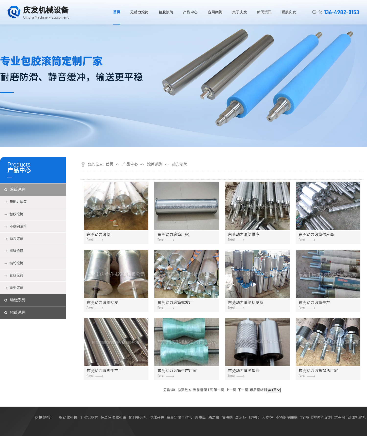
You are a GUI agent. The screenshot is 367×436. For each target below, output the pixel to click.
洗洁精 (213, 417)
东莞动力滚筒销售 (243, 372)
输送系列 (18, 300)
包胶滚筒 (166, 12)
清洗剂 (227, 417)
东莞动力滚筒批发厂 (175, 304)
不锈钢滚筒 (18, 226)
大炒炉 (267, 417)
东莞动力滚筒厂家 (173, 236)
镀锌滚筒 (16, 251)
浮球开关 (156, 417)
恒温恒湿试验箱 (113, 417)
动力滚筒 (16, 239)
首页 (116, 12)
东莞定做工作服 (179, 417)
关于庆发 (240, 12)
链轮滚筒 (16, 263)
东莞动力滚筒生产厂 (104, 372)
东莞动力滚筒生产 (314, 304)
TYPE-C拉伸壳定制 (316, 417)
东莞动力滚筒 (98, 236)
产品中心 (190, 12)
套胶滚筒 (16, 275)
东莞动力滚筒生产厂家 (177, 372)
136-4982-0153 (341, 12)
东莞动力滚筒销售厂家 (318, 372)
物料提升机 (138, 417)
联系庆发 (289, 12)
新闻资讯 (264, 12)
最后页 (255, 390)
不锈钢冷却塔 (286, 417)
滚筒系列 (18, 189)
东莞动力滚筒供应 (243, 236)
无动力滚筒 (139, 12)
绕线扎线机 (357, 417)
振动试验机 (68, 417)
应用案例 (215, 12)
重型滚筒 (16, 288)
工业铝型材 (89, 417)
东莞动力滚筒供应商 (316, 236)
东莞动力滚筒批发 (102, 304)
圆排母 (200, 417)
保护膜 (254, 417)
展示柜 (240, 417)
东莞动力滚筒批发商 (245, 304)
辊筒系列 (18, 312)
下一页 (243, 390)
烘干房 (339, 417)
